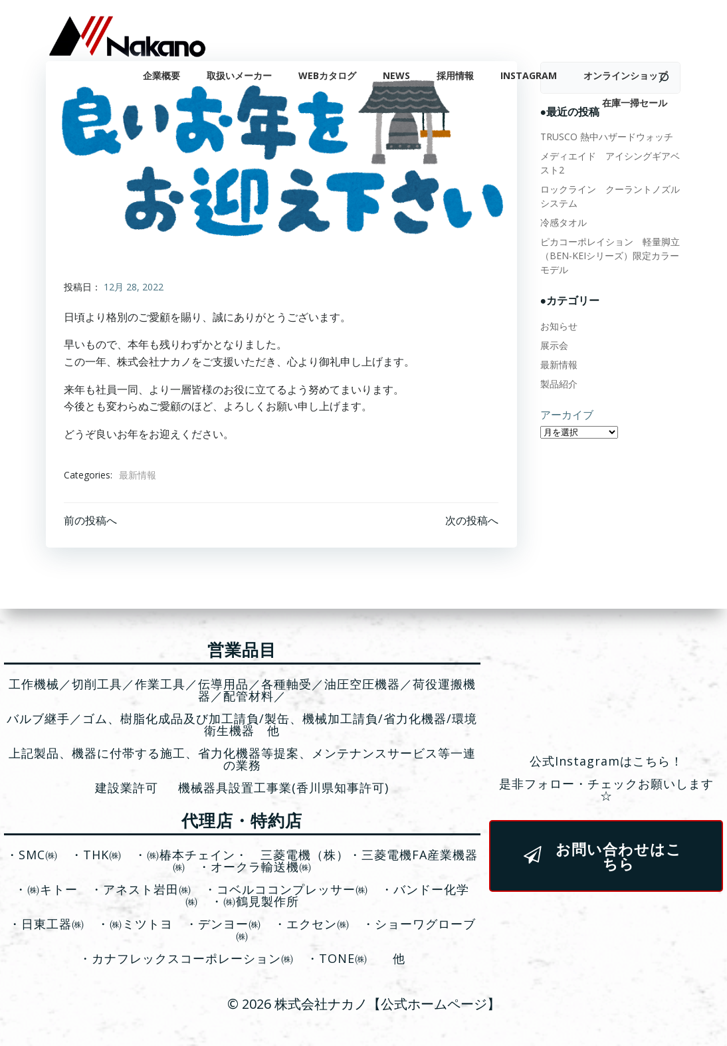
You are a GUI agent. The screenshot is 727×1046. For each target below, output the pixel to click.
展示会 (552, 343)
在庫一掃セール (636, 100)
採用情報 (457, 73)
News (398, 73)
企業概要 (163, 73)
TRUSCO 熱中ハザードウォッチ (604, 134)
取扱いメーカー (241, 73)
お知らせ (556, 324)
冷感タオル (561, 220)
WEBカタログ (329, 73)
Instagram (530, 73)
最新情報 (138, 475)
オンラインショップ (627, 73)
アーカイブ (564, 412)
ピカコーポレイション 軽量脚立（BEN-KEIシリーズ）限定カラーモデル (608, 253)
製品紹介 (556, 381)
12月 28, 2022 (134, 287)
